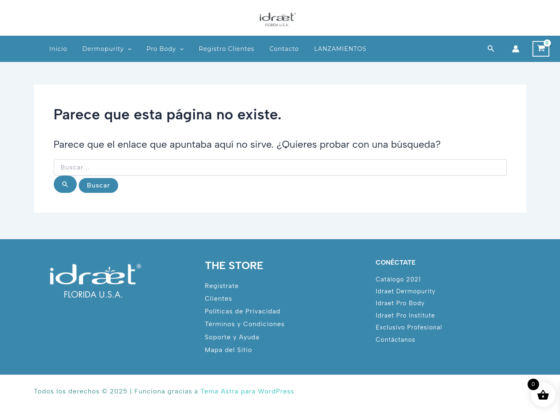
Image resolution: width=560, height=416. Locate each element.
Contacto (284, 49)
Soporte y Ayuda (232, 337)
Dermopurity (106, 49)
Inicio (58, 49)
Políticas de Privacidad (243, 311)
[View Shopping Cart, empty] (541, 49)
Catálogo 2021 (398, 278)
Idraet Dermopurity (406, 291)
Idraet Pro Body (400, 302)
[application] (127, 49)
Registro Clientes (226, 49)
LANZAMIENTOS (340, 49)
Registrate (222, 285)
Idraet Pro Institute (406, 315)
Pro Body (164, 49)
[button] (491, 48)
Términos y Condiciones (245, 324)
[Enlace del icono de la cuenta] (515, 49)
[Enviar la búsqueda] (65, 184)
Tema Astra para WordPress (247, 391)
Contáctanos (396, 339)
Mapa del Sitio (229, 350)
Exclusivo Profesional (409, 327)
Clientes (218, 298)
